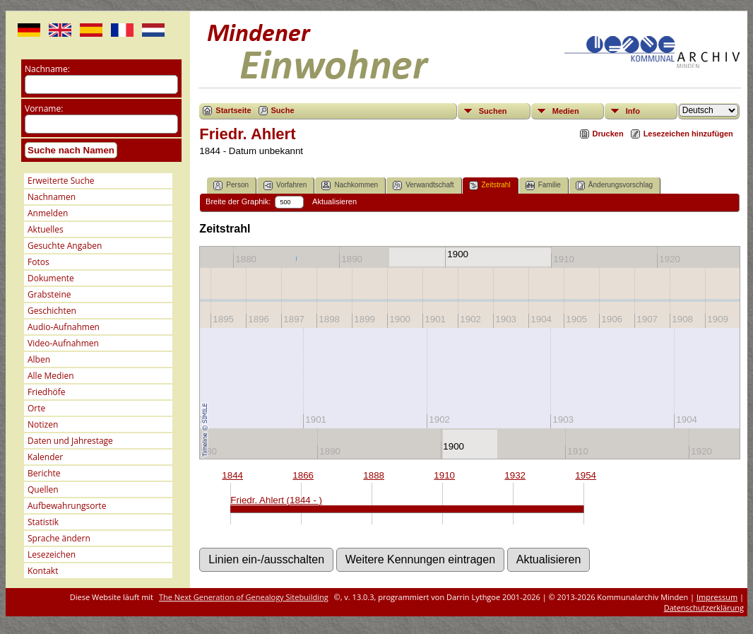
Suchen (493, 111)
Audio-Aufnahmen (64, 327)
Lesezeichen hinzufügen (688, 133)
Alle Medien (51, 376)
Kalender (45, 457)
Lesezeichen (52, 554)
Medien (565, 111)
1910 (444, 475)
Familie (543, 185)
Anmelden (48, 213)
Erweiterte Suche (61, 181)
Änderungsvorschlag (614, 185)
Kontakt (43, 571)
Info (633, 111)
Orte (36, 408)
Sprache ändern (59, 538)
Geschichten (52, 311)
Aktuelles (46, 229)
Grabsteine (49, 294)
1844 (232, 475)
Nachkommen (349, 185)
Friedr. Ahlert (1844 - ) (276, 500)
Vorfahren (285, 185)
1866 (303, 475)
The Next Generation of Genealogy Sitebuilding (243, 597)
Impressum (716, 597)
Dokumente (51, 278)
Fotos (38, 262)
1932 (515, 475)
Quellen (43, 489)
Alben (39, 359)
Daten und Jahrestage (70, 441)
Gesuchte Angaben (65, 246)
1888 (373, 475)
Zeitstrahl (490, 185)
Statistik (43, 522)
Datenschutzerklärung (704, 607)
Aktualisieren (334, 201)
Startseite (233, 110)
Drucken (608, 133)
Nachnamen (52, 197)
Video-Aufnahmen (63, 343)
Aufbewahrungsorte (67, 506)
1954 (585, 475)
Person (231, 185)
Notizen (43, 424)
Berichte (44, 473)
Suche (283, 110)
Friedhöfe (47, 392)
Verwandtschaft (423, 185)
